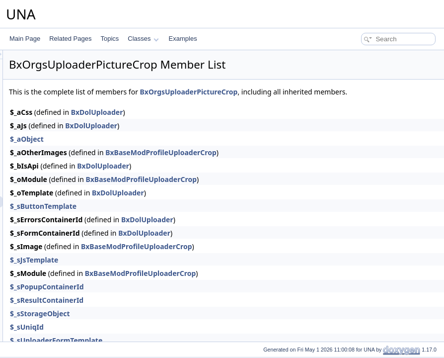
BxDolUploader (221, 123)
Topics (109, 38)
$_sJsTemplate (158, 270)
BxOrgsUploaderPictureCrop (313, 91)
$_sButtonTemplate (167, 217)
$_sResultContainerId (171, 311)
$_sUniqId (151, 338)
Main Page (24, 38)
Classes (143, 38)
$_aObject (151, 150)
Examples (183, 38)
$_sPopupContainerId (171, 297)
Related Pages (70, 38)
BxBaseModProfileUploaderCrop (285, 163)
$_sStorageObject (164, 324)
